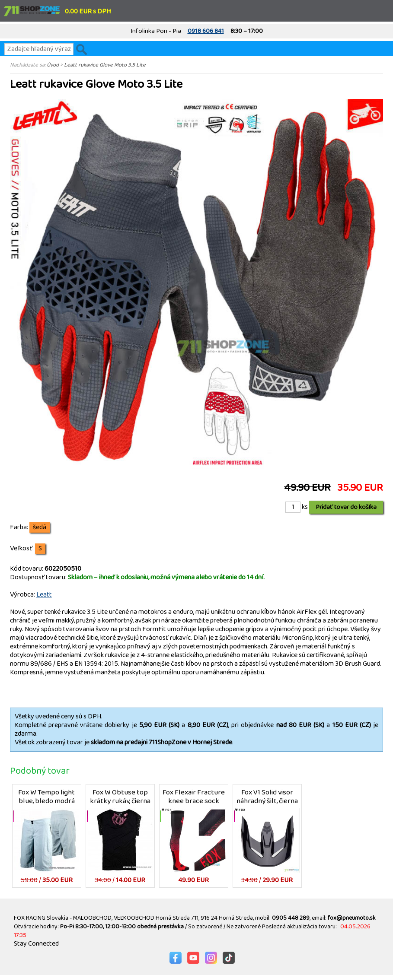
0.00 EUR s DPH (88, 11)
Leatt (44, 594)
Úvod (53, 64)
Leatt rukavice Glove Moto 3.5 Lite (105, 64)
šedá (39, 527)
